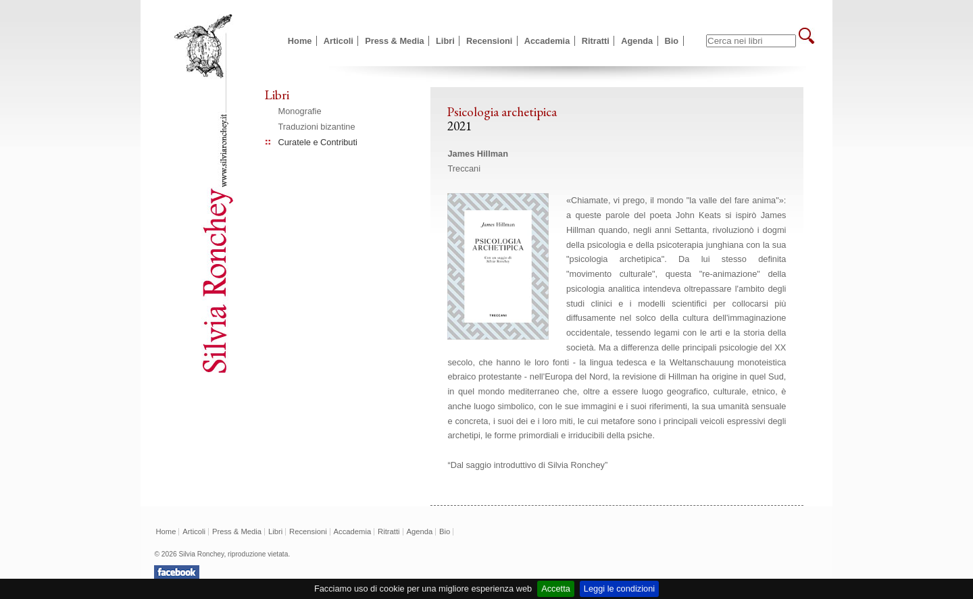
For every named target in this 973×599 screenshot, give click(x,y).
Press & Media (394, 41)
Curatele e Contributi (317, 142)
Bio (672, 41)
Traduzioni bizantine (316, 127)
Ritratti (595, 41)
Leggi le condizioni (619, 588)
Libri (445, 41)
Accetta (555, 588)
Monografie (300, 111)
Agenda (637, 41)
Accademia (547, 41)
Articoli (338, 41)
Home (300, 41)
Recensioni (489, 41)
